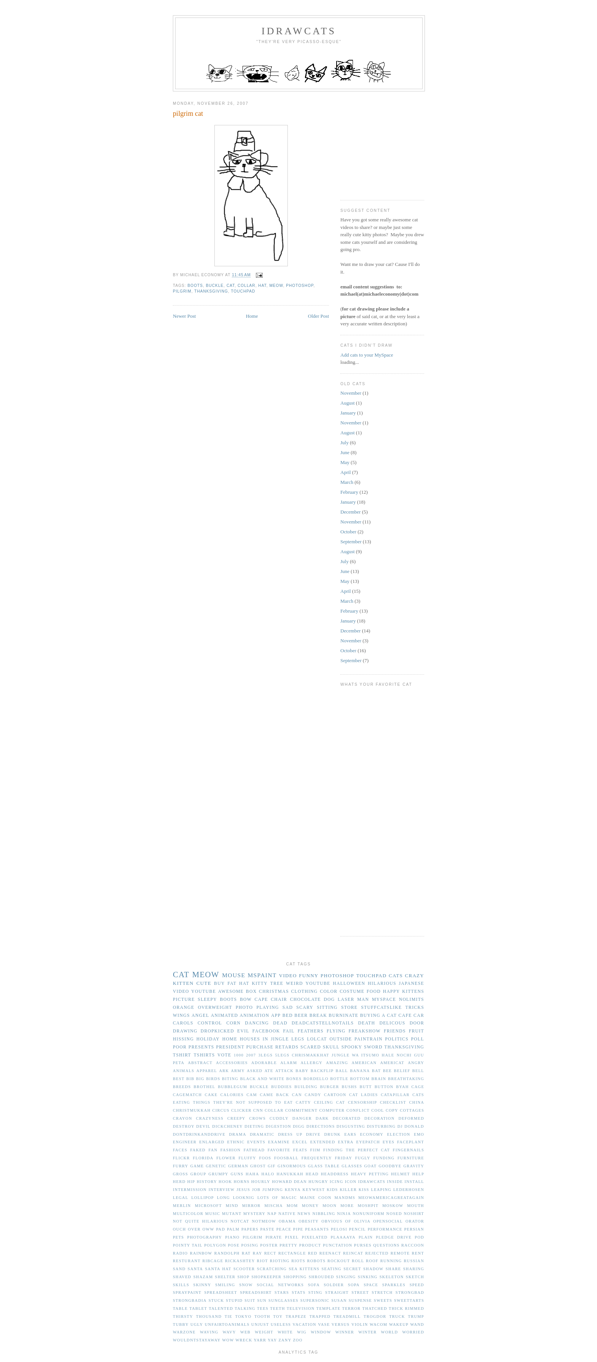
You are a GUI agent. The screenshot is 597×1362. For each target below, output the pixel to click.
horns (242, 1182)
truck (397, 1316)
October (348, 532)
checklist (393, 1102)
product (310, 1245)
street (360, 1292)
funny (308, 975)
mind (232, 1206)
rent (418, 1253)
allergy (311, 1063)
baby (301, 1071)
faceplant (410, 1142)
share (393, 1269)
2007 (251, 1055)
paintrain (368, 1039)
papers (250, 1229)
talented (221, 1308)
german (238, 1166)
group (198, 1174)
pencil (357, 1229)
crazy (414, 975)
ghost (258, 1166)
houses (250, 1039)
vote (224, 1055)
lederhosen (408, 1190)
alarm (288, 1063)
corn (233, 1023)
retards (286, 1047)
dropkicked (217, 1031)
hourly (260, 1182)
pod (419, 1237)
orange (184, 1007)
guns (237, 1174)
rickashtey (240, 1261)
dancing (257, 1023)
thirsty (183, 1316)
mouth (415, 1206)
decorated (347, 1118)
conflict (358, 1110)
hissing (183, 1039)
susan (339, 1300)
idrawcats (299, 31)
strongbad (410, 1292)
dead (280, 1023)
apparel (206, 1071)
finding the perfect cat (356, 1150)
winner (344, 1332)
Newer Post (184, 316)
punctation (337, 1245)
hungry (318, 1182)
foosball (286, 1158)
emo (419, 1134)
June (345, 452)
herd (179, 1182)
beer (301, 1015)
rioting (280, 1261)
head (312, 1174)
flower (226, 1158)
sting (315, 1292)
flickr (181, 1158)
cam (252, 1095)
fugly (362, 1158)
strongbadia (190, 1300)
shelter (225, 1277)
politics (397, 1039)
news (304, 1214)
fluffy (247, 1158)
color (328, 991)
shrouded (321, 1277)
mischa (274, 1206)
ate (269, 1071)
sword (373, 1047)
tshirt (182, 1055)
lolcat (317, 1039)
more (347, 1206)
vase (324, 1324)
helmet (400, 1174)
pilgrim (182, 291)
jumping (272, 1190)
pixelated (315, 1237)
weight (264, 1332)
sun (262, 1300)
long (223, 1198)
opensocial (388, 1221)
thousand (209, 1316)
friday (343, 1158)
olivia (362, 1221)
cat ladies (363, 1095)
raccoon (412, 1245)
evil (243, 1031)
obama (287, 1221)
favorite (279, 1150)
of (348, 1221)
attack (284, 1071)
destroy (184, 1126)
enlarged (211, 1142)
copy (392, 1110)
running (391, 1261)
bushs (349, 1087)
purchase (259, 1047)
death (366, 1023)
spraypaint (187, 1292)
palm (233, 1229)
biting (230, 1079)
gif (272, 1166)
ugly (196, 1324)
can (297, 1095)
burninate (343, 1015)
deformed (411, 1118)
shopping (294, 1277)
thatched (374, 1308)
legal (180, 1198)
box (251, 991)
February (349, 492)
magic (289, 1198)
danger (302, 1118)
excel (300, 1142)
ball (342, 1071)
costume (352, 991)
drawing (185, 1031)
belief (402, 1071)
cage (418, 1087)
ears (350, 1134)
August (347, 403)
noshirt (414, 1214)
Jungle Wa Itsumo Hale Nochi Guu (378, 1055)
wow (228, 1340)
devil (203, 1126)
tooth (262, 1316)
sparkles (393, 1285)
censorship (362, 1102)
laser (346, 999)
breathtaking (406, 1079)
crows (257, 1118)
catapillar (395, 1095)
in (265, 1039)
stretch (382, 1292)
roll (358, 1261)
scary (304, 1007)
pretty (288, 1245)
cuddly (279, 1118)
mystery (254, 1214)
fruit (416, 1031)
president (230, 1047)
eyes (388, 1142)
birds (213, 1079)
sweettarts (409, 1300)
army (238, 1071)
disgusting (351, 1126)
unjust (260, 1324)
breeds (182, 1087)
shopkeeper (266, 1277)
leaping (381, 1190)
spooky (352, 1047)
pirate (273, 1237)
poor (180, 1047)
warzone (184, 1332)
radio (180, 1253)
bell (418, 1071)
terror (351, 1308)
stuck (216, 1300)
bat (376, 1071)
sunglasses (283, 1300)
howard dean (289, 1182)
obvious (331, 1221)
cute (203, 983)
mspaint (261, 975)
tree (276, 983)
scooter (244, 1269)
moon (329, 1206)
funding (383, 1158)
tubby (181, 1324)
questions (386, 1245)
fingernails (408, 1150)
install (414, 1182)
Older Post (318, 316)
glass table (324, 1166)
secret (352, 1269)
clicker (241, 1110)
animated (224, 1015)
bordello (316, 1079)
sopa (354, 1285)
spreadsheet (220, 1292)
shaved (182, 1277)
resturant (187, 1261)
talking (245, 1308)
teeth (277, 1308)
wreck (243, 1340)
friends (395, 1031)
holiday (208, 1039)
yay (272, 1340)
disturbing (381, 1126)
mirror (251, 1206)
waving (209, 1332)
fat (231, 983)
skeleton (392, 1277)
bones (294, 1079)
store (349, 1007)
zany (284, 1340)
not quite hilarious (200, 1221)
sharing (413, 1269)
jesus (243, 1190)
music (212, 1214)
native (286, 1214)
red (313, 1253)
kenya (293, 1190)
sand (179, 1269)
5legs (282, 1055)
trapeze (296, 1316)
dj (400, 1126)
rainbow (201, 1253)
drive (313, 1134)
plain (366, 1237)
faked (198, 1150)
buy (219, 983)
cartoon (335, 1095)
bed (288, 1015)
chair (279, 999)
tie (228, 1316)
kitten (183, 983)
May (345, 462)
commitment (301, 1110)
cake (211, 1095)
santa (195, 1269)
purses (363, 1245)
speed (417, 1285)
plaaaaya (342, 1237)
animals (183, 1071)
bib (190, 1079)
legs (297, 1039)
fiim (315, 1150)
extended (322, 1142)
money (310, 1206)
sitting (327, 1007)
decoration (379, 1118)
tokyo (243, 1316)
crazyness (209, 1118)
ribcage (213, 1261)
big (200, 1079)
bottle (339, 1079)
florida (203, 1158)
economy (371, 1134)
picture (184, 999)
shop (243, 1277)
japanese (411, 983)
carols (183, 1023)
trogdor (375, 1316)
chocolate (305, 999)
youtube (318, 983)
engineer (184, 1142)
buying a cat (378, 1015)
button (384, 1087)
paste (267, 1229)
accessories (232, 1063)
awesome (231, 991)
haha (252, 1174)
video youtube (194, 991)
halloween (349, 983)
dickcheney (227, 1126)
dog (329, 999)
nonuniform (368, 1214)
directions (320, 1126)
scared (310, 1047)
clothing (304, 991)
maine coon (316, 1198)
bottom (359, 1079)
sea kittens (304, 1269)
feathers (311, 1031)
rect (270, 1253)
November (350, 393)
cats (396, 975)
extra (345, 1142)
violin (359, 1324)
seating (331, 1269)
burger (329, 1087)
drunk (332, 1134)
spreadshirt (256, 1292)
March (346, 482)
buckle (215, 285)
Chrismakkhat (310, 1055)
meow (276, 285)
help (418, 1174)
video (288, 975)
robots (316, 1261)
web (245, 1332)
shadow (373, 1269)
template (328, 1308)
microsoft (208, 1206)
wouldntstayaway (197, 1340)
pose (233, 1245)
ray (257, 1253)
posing (250, 1245)
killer (348, 1190)
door (417, 1023)
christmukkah (192, 1110)
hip (191, 1182)
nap (272, 1214)
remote (400, 1253)
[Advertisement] (397, 142)
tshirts (204, 1055)
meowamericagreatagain (391, 1198)
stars (282, 1292)
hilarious (382, 983)
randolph (227, 1253)
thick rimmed (406, 1308)
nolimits (411, 999)
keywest (314, 1190)
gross (180, 1174)
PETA (178, 1063)
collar (246, 285)
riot (262, 1261)
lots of (267, 1198)
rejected (376, 1253)
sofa (314, 1285)
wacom (378, 1324)
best (179, 1079)
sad (288, 1007)
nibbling (324, 1214)
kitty (260, 983)
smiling (225, 1285)
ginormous (292, 1166)
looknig (243, 1198)
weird (294, 983)
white (285, 1332)
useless (281, 1324)
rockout (338, 1261)
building (306, 1087)
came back (274, 1095)
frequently (317, 1158)
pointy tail (188, 1245)
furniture (410, 1158)
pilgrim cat (188, 113)
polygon (215, 1245)
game (197, 1166)
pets (178, 1237)
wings (181, 1015)
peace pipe (289, 1229)
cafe (405, 1015)
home (230, 1039)
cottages (412, 1110)
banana (360, 1071)
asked (254, 1071)
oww (208, 1229)
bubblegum (232, 1087)
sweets (383, 1300)
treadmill (347, 1316)
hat (262, 285)
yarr (260, 1340)
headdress (335, 1174)
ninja (344, 1214)
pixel (292, 1237)
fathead (254, 1150)
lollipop (202, 1198)
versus (341, 1324)
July (344, 442)
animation (255, 1015)
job (256, 1190)
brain (379, 1079)
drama (237, 1134)
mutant (231, 1214)
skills (181, 1285)
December (350, 512)
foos (265, 1158)
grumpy (218, 1174)
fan (212, 1150)
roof (372, 1261)
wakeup (399, 1324)
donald (414, 1126)
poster (269, 1245)
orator (414, 1221)
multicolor (188, 1214)
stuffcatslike (381, 1007)
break (318, 1015)
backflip (322, 1071)
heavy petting (370, 1174)
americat (392, 1063)
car (418, 1015)
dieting (254, 1126)
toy (278, 1316)
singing (346, 1277)
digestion (278, 1126)
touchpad (243, 291)
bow (246, 999)
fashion (230, 1150)
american (364, 1063)
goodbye (389, 1166)
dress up (290, 1134)
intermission (190, 1190)
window (321, 1332)
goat (370, 1166)
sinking (368, 1277)
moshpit (368, 1206)
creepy (236, 1118)
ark (224, 1071)
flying (336, 1031)
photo (244, 1007)
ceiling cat (329, 1102)
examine (279, 1142)
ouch (179, 1229)
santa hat (218, 1269)
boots (195, 285)
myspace (384, 999)
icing (336, 1182)
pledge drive (394, 1237)
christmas (274, 991)
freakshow (364, 1031)
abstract (200, 1063)
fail (288, 1031)
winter (367, 1332)
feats (300, 1150)
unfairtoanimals (227, 1324)
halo (267, 1174)
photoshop (299, 285)
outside (340, 1039)
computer (332, 1110)
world (389, 1332)
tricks (414, 1007)
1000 (239, 1055)
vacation (304, 1324)
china (416, 1102)
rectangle (292, 1253)
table (180, 1308)
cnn (258, 1110)
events (256, 1142)
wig (301, 1332)
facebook (266, 1031)
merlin (182, 1206)
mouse (233, 975)
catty (303, 1102)
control (210, 1023)
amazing (337, 1063)
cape (261, 999)
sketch (415, 1277)
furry (180, 1166)
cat (231, 285)
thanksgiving (211, 291)
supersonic (315, 1300)
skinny (202, 1285)
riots (298, 1261)
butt (365, 1087)
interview (222, 1190)
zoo (297, 1340)
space (371, 1285)
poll (417, 1039)
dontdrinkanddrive (199, 1134)
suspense (360, 1300)
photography (204, 1237)
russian (414, 1261)
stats (298, 1292)
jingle (280, 1039)
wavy (229, 1332)
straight (337, 1292)
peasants (317, 1229)
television (301, 1308)
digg (299, 1126)
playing (267, 1007)
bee (387, 1071)
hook (225, 1182)
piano (232, 1237)
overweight (215, 1007)
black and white (262, 1079)
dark (322, 1118)
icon (351, 1182)
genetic (216, 1166)
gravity (413, 1166)
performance (385, 1229)
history (207, 1182)
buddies (281, 1087)
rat (246, 1253)
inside (395, 1182)
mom (292, 1206)
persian (414, 1229)
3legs (266, 1055)
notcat (240, 1221)
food (374, 991)
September (351, 541)
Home (252, 316)
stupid (234, 1300)
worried (413, 1332)
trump (416, 1316)
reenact (330, 1253)
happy (391, 991)
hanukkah (289, 1174)
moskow (392, 1206)
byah (402, 1087)
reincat (353, 1253)
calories (232, 1095)
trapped (320, 1316)
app (276, 1015)
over (194, 1229)
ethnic (236, 1142)
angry (416, 1063)
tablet (198, 1308)
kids (332, 1190)
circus (221, 1110)
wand (417, 1324)
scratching (272, 1269)
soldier (334, 1285)
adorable (264, 1063)
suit (249, 1300)
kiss (364, 1190)
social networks (280, 1285)
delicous (392, 1023)
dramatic (262, 1134)
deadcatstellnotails (323, 1023)
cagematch (187, 1095)
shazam (203, 1277)
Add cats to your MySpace (366, 355)
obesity (308, 1221)
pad (220, 1229)
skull (331, 1047)
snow (246, 1285)
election (398, 1134)
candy (313, 1095)
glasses (352, 1166)
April (345, 472)
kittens (413, 991)
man (363, 999)
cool (377, 1110)
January (348, 413)
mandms (345, 1198)
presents (201, 1047)
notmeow (264, 1221)
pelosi (339, 1229)
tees (262, 1308)
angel (200, 1015)
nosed (394, 1214)
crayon (182, 1118)
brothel (204, 1087)
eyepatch (368, 1142)
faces (180, 1150)
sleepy (207, 999)
